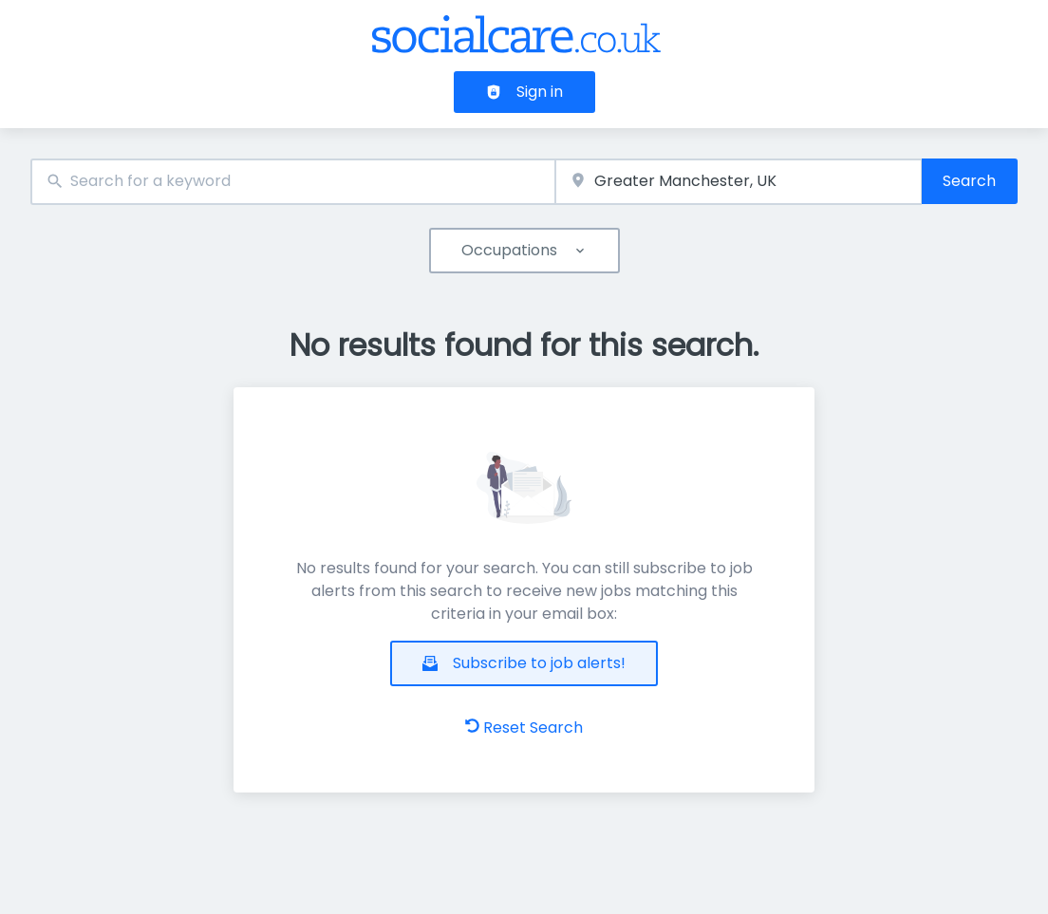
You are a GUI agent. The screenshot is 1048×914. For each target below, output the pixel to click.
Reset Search (524, 727)
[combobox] (292, 182)
